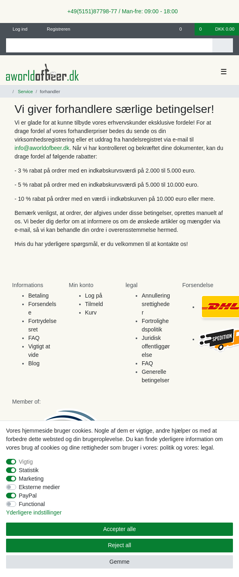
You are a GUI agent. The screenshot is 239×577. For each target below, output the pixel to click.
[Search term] (109, 45)
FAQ (34, 338)
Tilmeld (94, 304)
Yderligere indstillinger (34, 512)
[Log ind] (17, 29)
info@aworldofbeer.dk (42, 148)
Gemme (119, 561)
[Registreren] (54, 29)
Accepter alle (119, 529)
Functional (32, 504)
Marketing (31, 478)
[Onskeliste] (185, 29)
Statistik (29, 470)
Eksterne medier (39, 487)
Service (25, 91)
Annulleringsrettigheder (156, 304)
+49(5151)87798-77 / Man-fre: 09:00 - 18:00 (119, 11)
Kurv (91, 312)
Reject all (119, 545)
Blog (34, 363)
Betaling (38, 295)
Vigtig (26, 461)
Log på (94, 295)
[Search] (222, 45)
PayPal (28, 495)
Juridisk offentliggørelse (156, 346)
